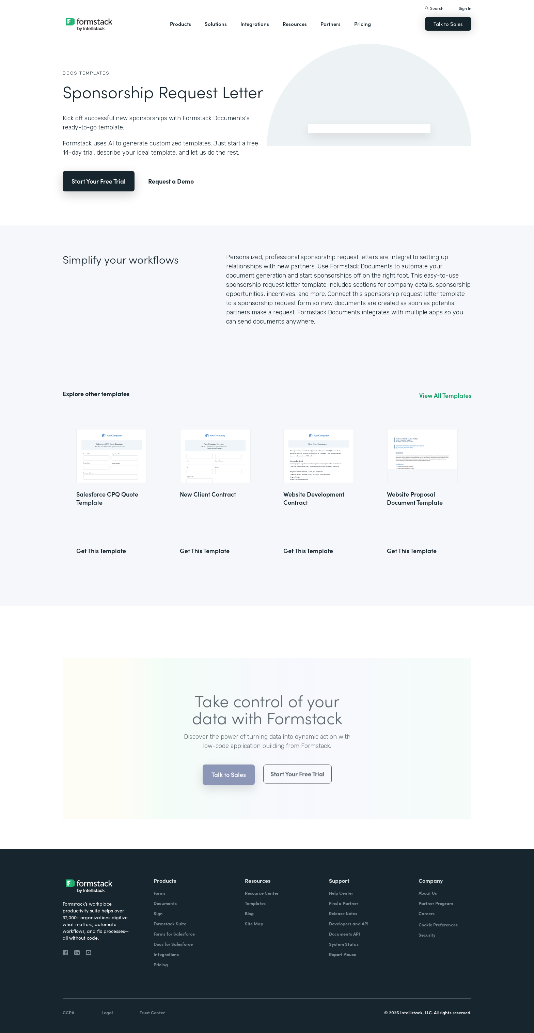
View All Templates (445, 395)
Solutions (216, 23)
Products (180, 23)
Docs (70, 73)
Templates (94, 73)
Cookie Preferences (438, 924)
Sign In (465, 8)
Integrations (254, 23)
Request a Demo (171, 181)
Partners (330, 23)
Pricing (362, 23)
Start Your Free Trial (99, 181)
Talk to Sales (448, 23)
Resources (295, 23)
